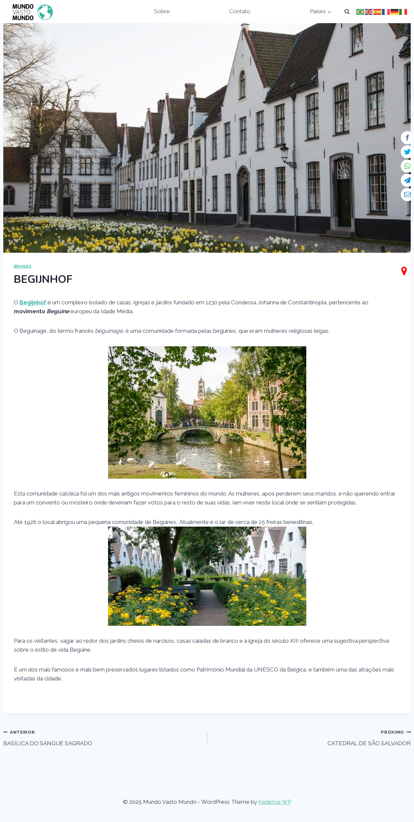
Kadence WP (274, 802)
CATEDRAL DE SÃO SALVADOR (312, 737)
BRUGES (23, 266)
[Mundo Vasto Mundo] (31, 11)
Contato (239, 11)
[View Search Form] (347, 11)
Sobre (162, 11)
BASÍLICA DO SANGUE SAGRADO (102, 737)
